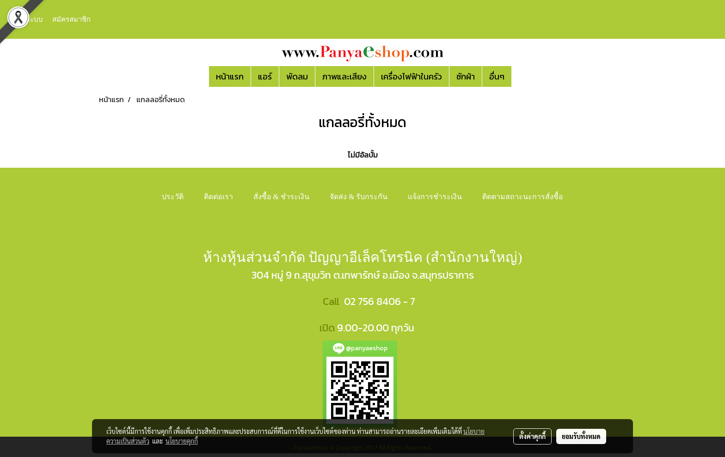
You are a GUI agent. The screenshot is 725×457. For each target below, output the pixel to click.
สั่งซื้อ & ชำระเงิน (281, 197)
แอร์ (265, 76)
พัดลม (297, 76)
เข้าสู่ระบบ (27, 19)
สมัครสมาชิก (71, 19)
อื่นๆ (496, 76)
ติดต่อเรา (218, 197)
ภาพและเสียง (344, 76)
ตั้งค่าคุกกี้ (532, 436)
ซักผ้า (465, 76)
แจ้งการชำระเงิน (435, 197)
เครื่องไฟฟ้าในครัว (411, 76)
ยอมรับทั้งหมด (581, 436)
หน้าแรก (230, 76)
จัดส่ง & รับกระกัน (358, 197)
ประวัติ (173, 197)
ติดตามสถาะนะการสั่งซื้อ (522, 197)
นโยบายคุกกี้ (182, 441)
